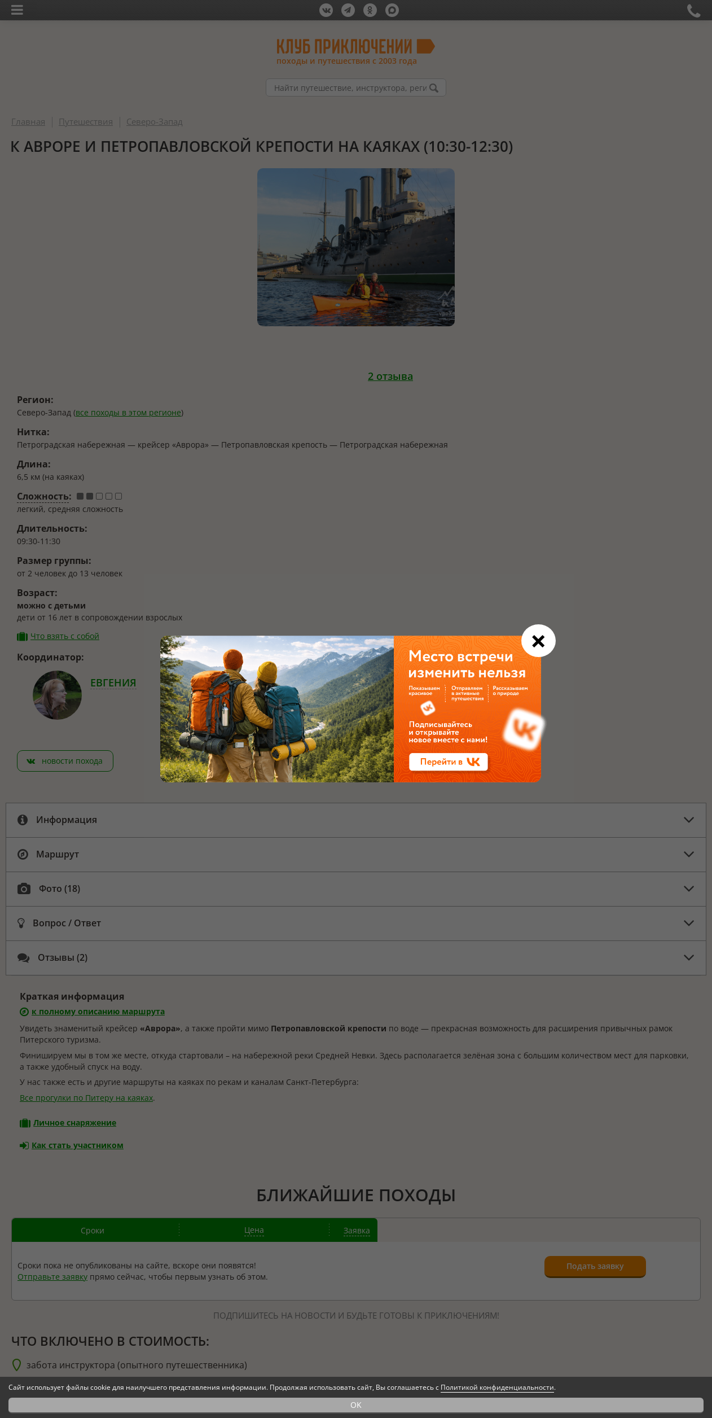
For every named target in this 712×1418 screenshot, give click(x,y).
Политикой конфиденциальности (497, 1387)
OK (356, 1404)
